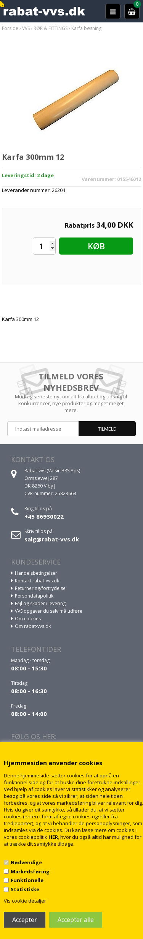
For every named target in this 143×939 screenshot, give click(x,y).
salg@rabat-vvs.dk (51, 539)
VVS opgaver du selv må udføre (48, 611)
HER (53, 837)
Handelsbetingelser (36, 573)
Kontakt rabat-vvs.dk (37, 580)
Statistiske (25, 889)
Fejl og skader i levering (40, 603)
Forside (10, 28)
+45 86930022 (44, 516)
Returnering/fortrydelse (40, 588)
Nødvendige (26, 862)
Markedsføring (30, 871)
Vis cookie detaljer (25, 900)
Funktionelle (27, 880)
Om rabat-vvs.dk (33, 626)
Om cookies (28, 618)
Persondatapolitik (34, 596)
